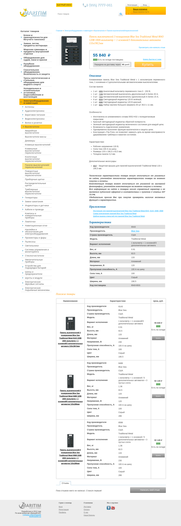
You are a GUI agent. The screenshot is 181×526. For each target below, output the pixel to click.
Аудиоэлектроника (34, 110)
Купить (148, 64)
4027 (95, 166)
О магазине (91, 18)
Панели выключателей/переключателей (37, 165)
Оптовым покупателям (109, 18)
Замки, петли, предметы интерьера (36, 44)
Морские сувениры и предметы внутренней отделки (36, 51)
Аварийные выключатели (32, 131)
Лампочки (30, 221)
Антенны (29, 106)
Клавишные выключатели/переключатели (33, 150)
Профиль (62, 512)
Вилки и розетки (33, 122)
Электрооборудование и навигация (36, 101)
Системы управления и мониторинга (37, 250)
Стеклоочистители (34, 255)
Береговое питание (35, 114)
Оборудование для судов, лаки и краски (35, 58)
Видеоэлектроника (35, 118)
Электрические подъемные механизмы (37, 288)
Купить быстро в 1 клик (152, 59)
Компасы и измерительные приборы (33, 215)
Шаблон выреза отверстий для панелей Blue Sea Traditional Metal (119, 216)
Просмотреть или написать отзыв (152, 48)
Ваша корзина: (140, 9)
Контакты (60, 18)
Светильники (32, 245)
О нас (86, 512)
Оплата (80, 18)
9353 (101, 91)
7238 (101, 94)
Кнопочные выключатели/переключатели (33, 158)
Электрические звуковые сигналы (34, 282)
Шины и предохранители (33, 272)
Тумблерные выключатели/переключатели (33, 191)
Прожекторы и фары (35, 237)
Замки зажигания (34, 201)
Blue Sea (135, 231)
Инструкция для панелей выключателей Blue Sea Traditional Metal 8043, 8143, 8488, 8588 (128, 211)
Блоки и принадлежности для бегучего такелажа (36, 37)
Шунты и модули (33, 277)
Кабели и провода (34, 209)
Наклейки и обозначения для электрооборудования (36, 231)
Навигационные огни (36, 225)
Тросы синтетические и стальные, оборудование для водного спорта (37, 81)
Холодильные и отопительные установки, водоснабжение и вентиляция (33, 92)
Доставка (71, 18)
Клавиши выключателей (37, 144)
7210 (101, 97)
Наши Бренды (89, 515)
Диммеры (30, 140)
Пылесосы (30, 241)
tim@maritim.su (35, 517)
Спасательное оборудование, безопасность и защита (37, 71)
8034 (101, 100)
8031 (101, 105)
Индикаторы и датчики (37, 205)
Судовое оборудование (32, 515)
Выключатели (32, 126)
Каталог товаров (30, 31)
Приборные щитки (34, 179)
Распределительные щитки (35, 184)
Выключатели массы (35, 136)
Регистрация (132, 5)
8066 (101, 102)
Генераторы (31, 197)
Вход (145, 5)
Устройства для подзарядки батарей (35, 266)
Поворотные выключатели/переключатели (33, 173)
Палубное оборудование (32, 64)
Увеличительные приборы (34, 260)
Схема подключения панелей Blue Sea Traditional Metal (114, 214)
